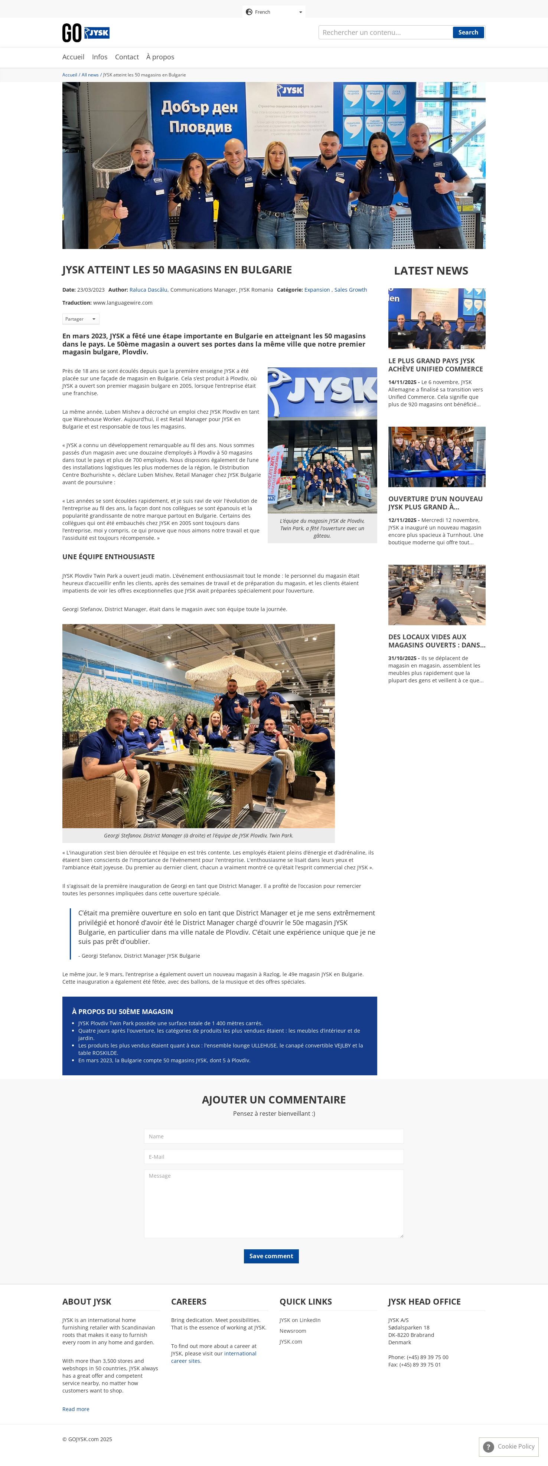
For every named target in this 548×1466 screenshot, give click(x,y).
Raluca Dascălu (148, 289)
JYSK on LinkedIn (300, 1320)
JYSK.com (291, 1341)
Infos (100, 57)
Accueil (73, 57)
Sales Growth (351, 289)
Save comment (271, 1257)
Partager (80, 319)
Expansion (317, 289)
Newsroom (293, 1331)
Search (469, 32)
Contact (127, 57)
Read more (75, 1409)
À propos (160, 57)
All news (90, 75)
